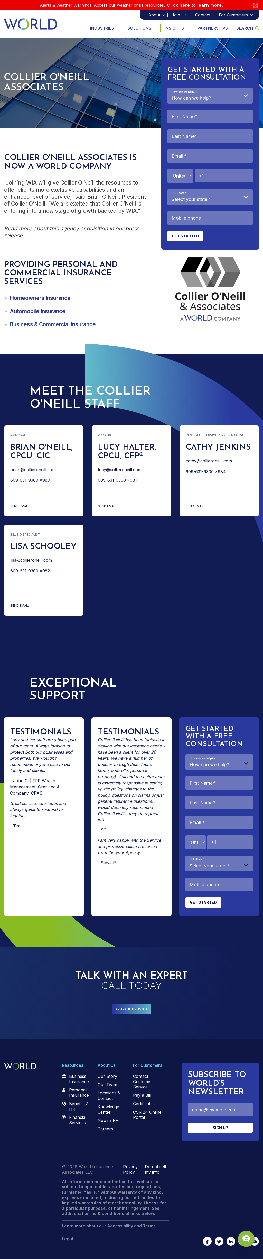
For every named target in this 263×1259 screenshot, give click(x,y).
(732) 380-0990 (131, 1009)
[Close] (255, 5)
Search (247, 28)
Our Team (107, 1084)
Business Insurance (79, 1079)
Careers (105, 1128)
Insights (174, 28)
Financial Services (77, 1120)
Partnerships (212, 28)
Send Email (39, 506)
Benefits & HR (79, 1106)
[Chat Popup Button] (244, 1236)
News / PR (108, 1120)
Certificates (144, 1103)
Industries (102, 28)
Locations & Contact (109, 1095)
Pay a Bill (142, 1095)
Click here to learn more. (195, 5)
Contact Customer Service (142, 1082)
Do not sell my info (155, 1169)
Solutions (139, 28)
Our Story (107, 1076)
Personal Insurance (79, 1092)
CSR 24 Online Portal (147, 1115)
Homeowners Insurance (40, 298)
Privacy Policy (130, 1169)
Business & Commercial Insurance (53, 324)
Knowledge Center (108, 1109)
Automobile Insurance (37, 311)
